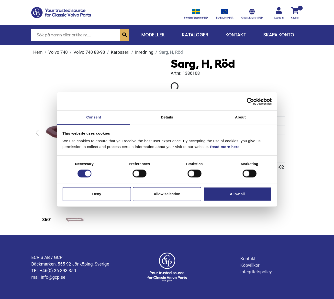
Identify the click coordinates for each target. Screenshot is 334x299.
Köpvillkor (250, 265)
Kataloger (195, 34)
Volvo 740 (58, 52)
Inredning (144, 52)
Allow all (237, 194)
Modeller (153, 34)
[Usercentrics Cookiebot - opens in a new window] (250, 101)
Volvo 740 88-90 (89, 52)
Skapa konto (278, 34)
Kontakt (235, 34)
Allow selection (167, 194)
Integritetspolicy (256, 271)
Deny (96, 194)
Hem (38, 52)
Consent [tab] (93, 117)
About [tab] (240, 117)
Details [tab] (167, 117)
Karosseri (120, 52)
